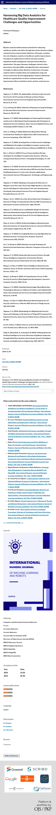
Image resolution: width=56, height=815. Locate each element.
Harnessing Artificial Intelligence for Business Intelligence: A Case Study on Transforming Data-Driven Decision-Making (28, 408)
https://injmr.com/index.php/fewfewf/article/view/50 (20, 387)
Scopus (6, 625)
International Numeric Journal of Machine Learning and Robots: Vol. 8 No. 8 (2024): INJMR (29, 414)
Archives (13, 8)
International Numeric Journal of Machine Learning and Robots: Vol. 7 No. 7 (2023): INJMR (29, 436)
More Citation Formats (11, 391)
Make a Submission (11, 755)
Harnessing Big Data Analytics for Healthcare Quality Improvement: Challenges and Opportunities (28, 492)
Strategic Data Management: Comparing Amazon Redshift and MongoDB (28, 470)
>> (22, 523)
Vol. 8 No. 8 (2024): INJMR (28, 8)
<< (4, 523)
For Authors (7, 726)
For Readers (7, 723)
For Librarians (8, 730)
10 (19, 523)
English (6, 710)
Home (5, 8)
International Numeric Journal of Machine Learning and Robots (27, 2)
